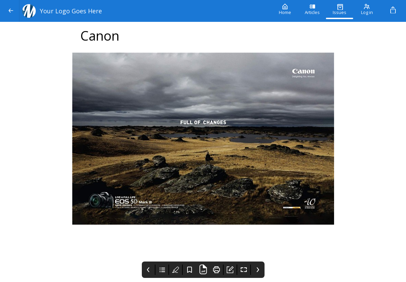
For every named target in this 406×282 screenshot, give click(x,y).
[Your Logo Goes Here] (145, 11)
